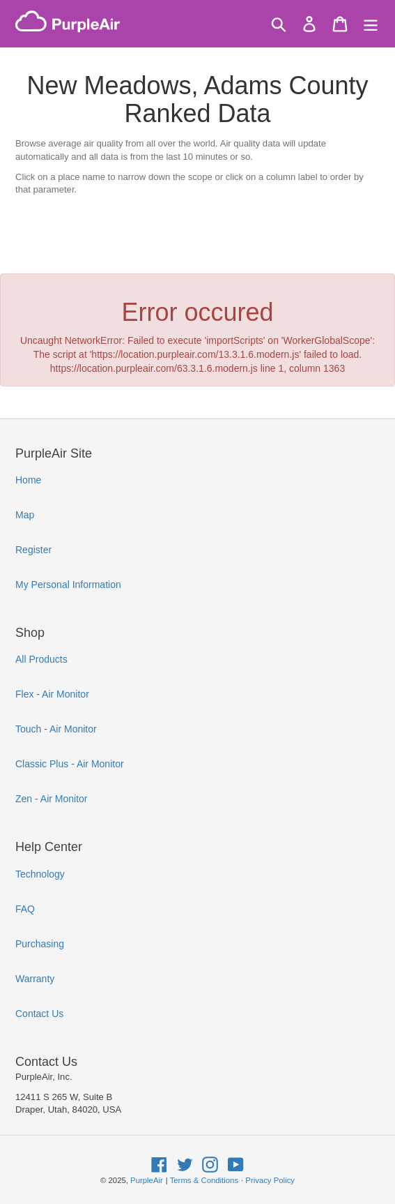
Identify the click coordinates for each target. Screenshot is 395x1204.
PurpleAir (146, 1180)
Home (28, 480)
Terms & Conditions (204, 1180)
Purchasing (39, 943)
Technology (40, 874)
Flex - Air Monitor (52, 694)
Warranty (34, 978)
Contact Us (39, 1013)
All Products (41, 659)
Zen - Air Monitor (51, 798)
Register (33, 549)
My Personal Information (68, 584)
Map (24, 514)
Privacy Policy (270, 1180)
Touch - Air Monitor (56, 729)
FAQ (25, 909)
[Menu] (370, 24)
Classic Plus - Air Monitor (69, 763)
